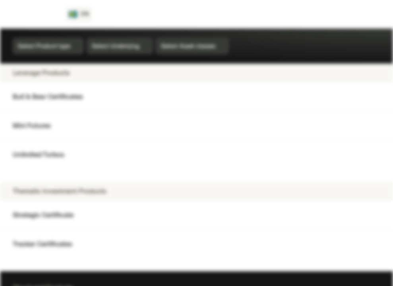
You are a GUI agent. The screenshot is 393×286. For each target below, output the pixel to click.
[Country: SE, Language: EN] (79, 14)
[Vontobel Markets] (34, 14)
